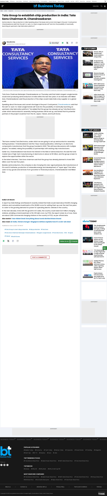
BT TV (35, 453)
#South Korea (15, 237)
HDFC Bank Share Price (66, 461)
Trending (89, 450)
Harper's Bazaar (52, 1)
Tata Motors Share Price (32, 461)
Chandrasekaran (64, 105)
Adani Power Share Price (49, 461)
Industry (42, 453)
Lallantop (88, 1)
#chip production (34, 230)
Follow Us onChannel (68, 242)
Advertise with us (42, 487)
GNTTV (77, 1)
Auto (49, 453)
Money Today (59, 450)
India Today (19, 1)
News (1, 11)
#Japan (70, 233)
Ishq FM (67, 1)
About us (8, 487)
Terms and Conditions (80, 487)
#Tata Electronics (57, 233)
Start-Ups (28, 453)
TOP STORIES (90, 49)
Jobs (55, 453)
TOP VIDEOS (92, 130)
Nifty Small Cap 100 (54, 469)
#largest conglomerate (44, 233)
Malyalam (94, 1)
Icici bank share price (43, 480)
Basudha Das (11, 42)
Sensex (27, 469)
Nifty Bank (43, 469)
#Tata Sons (44, 230)
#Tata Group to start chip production (16, 230)
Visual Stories (80, 450)
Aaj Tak (72, 1)
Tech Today (48, 450)
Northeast (25, 1)
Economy (39, 450)
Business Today (4, 1)
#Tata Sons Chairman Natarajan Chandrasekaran (20, 233)
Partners (99, 487)
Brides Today (61, 1)
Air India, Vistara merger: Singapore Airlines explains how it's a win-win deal (40, 222)
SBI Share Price (29, 480)
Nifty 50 (34, 469)
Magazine (98, 450)
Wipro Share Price (57, 480)
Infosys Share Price (97, 477)
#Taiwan (7, 236)
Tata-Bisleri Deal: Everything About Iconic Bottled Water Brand (36, 219)
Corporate (70, 450)
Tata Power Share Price (72, 480)
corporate (10, 11)
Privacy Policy (60, 487)
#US (65, 233)
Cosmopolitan (44, 1)
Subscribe (96, 6)
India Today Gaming (34, 1)
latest (5, 11)
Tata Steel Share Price (82, 461)
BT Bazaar (12, 1)
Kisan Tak (82, 1)
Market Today (29, 450)
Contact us (23, 487)
